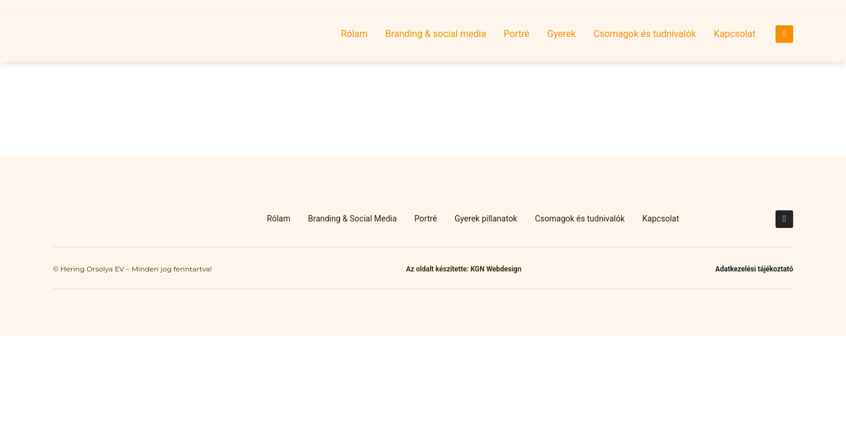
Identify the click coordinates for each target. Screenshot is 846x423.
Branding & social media (435, 33)
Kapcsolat (735, 33)
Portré (516, 33)
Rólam (354, 33)
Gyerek (561, 33)
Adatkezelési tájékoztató (754, 269)
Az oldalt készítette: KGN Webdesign (463, 269)
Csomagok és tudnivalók (644, 33)
